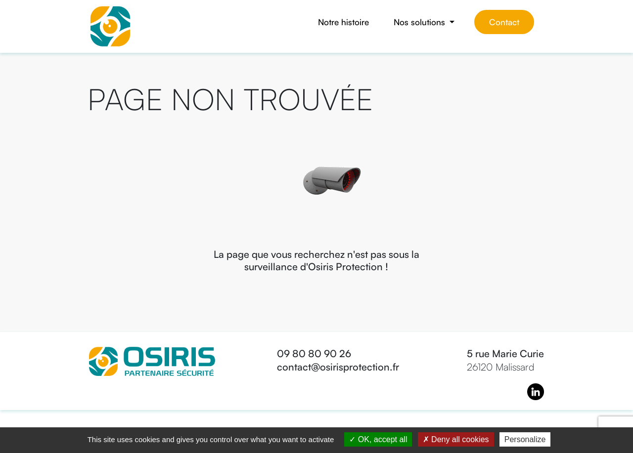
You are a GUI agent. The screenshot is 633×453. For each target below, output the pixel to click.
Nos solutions (421, 22)
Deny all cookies (456, 439)
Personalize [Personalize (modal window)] (525, 439)
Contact (504, 22)
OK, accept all (378, 439)
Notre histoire (343, 22)
